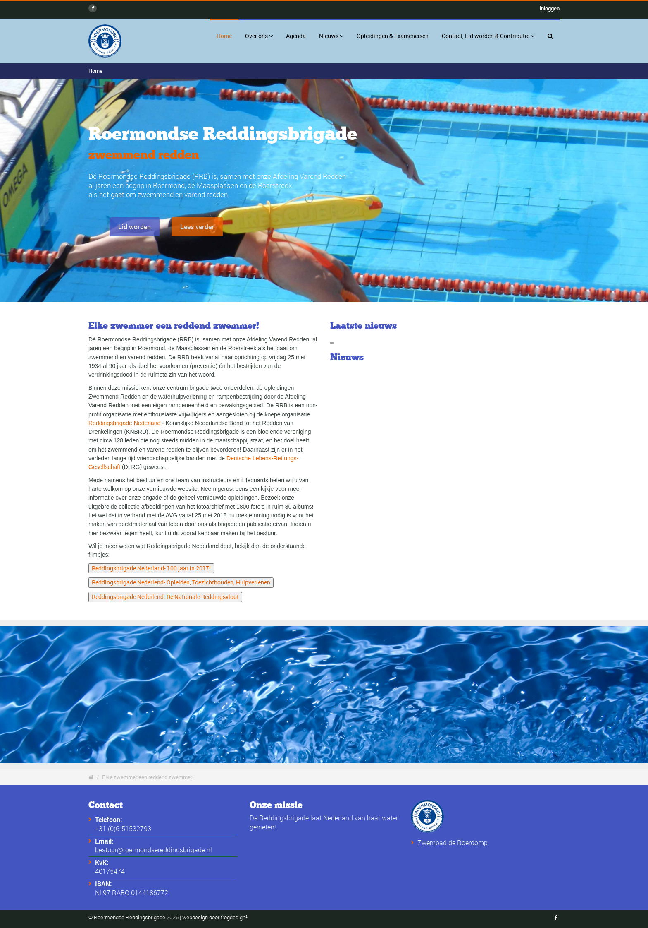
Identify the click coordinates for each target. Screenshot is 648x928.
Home (224, 36)
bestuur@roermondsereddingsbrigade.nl (153, 849)
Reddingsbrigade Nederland (124, 423)
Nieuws (331, 36)
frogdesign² (234, 917)
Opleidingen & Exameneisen (393, 36)
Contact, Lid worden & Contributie (488, 36)
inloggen (550, 8)
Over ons (259, 36)
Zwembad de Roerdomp (452, 842)
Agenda (296, 36)
